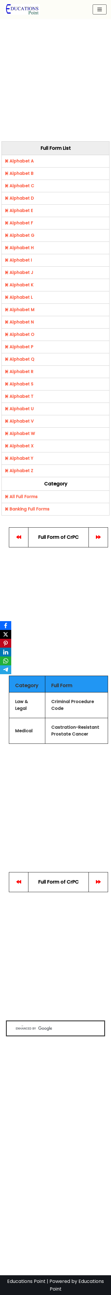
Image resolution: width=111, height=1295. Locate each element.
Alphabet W (20, 433)
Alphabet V (19, 421)
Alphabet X (19, 446)
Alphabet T (19, 396)
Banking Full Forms (27, 509)
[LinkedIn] (5, 652)
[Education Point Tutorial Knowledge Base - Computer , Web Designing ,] (22, 9)
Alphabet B (19, 173)
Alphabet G (19, 235)
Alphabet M (19, 310)
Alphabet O (19, 334)
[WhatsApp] (5, 660)
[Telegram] (5, 669)
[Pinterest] (5, 643)
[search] (50, 1028)
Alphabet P (19, 347)
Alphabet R (19, 372)
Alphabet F (19, 223)
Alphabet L (19, 297)
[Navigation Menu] (100, 9)
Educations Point (26, 1281)
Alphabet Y (19, 458)
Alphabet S (19, 384)
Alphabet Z (19, 471)
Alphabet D (19, 198)
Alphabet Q (19, 359)
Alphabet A (19, 161)
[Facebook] (5, 625)
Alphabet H (19, 248)
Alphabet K (19, 285)
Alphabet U (19, 409)
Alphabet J (19, 272)
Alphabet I (18, 260)
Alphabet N (19, 322)
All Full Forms (21, 497)
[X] (5, 634)
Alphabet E (19, 211)
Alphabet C (19, 186)
